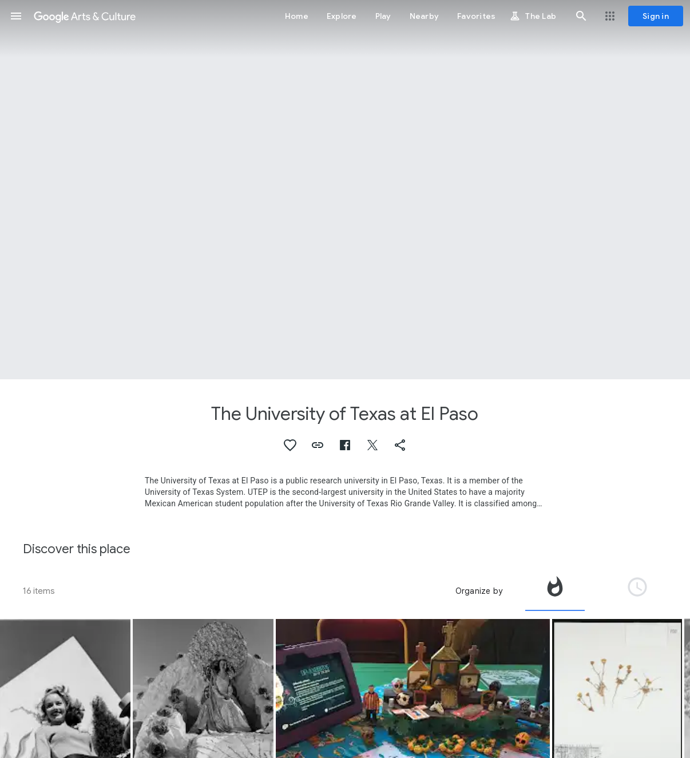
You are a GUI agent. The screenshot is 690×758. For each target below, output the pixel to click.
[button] (16, 16)
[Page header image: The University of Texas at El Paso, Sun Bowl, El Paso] (345, 189)
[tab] (555, 591)
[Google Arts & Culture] (84, 16)
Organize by (478, 591)
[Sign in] (655, 16)
